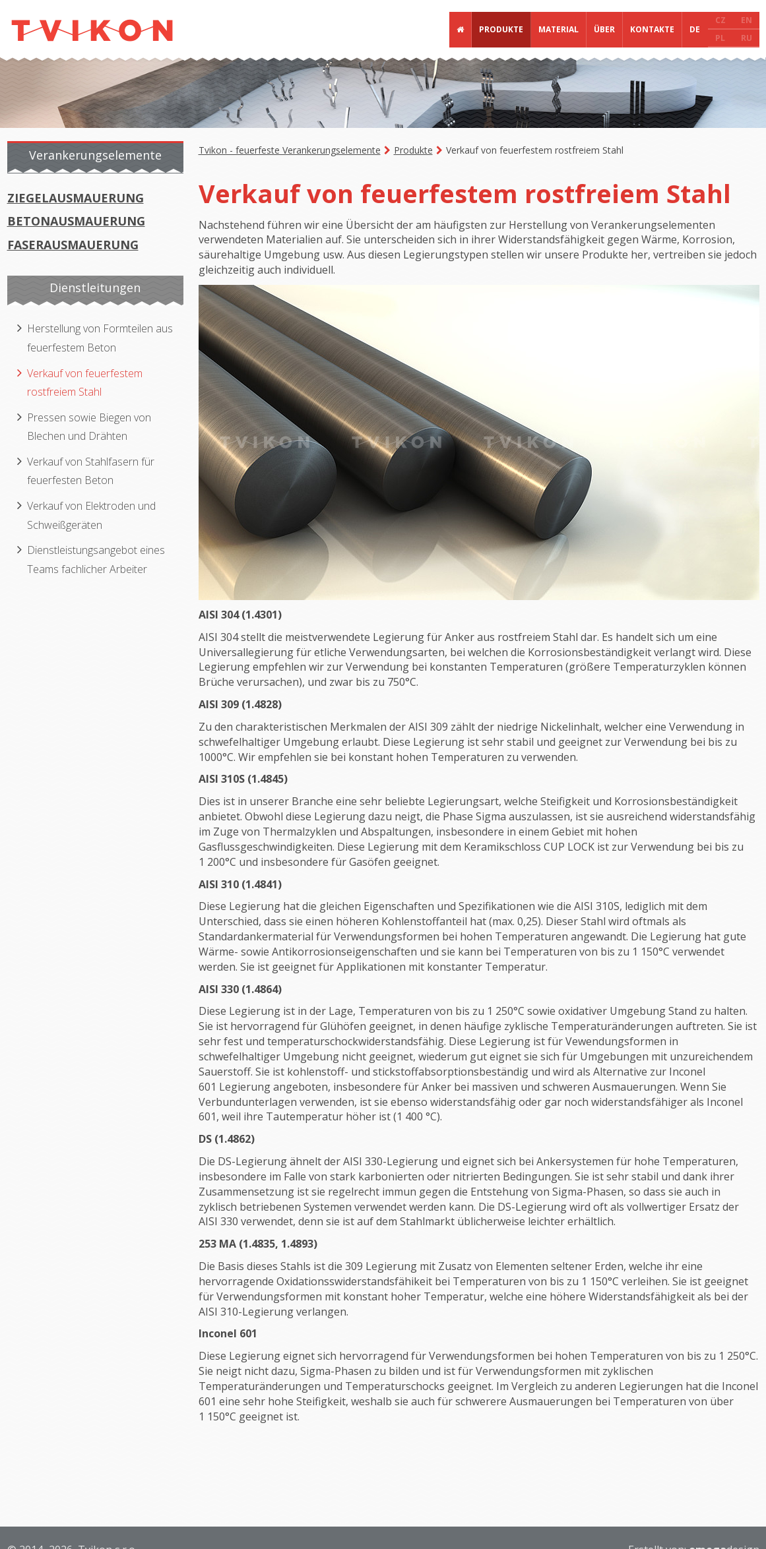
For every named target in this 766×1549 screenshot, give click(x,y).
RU (746, 38)
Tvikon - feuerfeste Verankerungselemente (290, 150)
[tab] (96, 157)
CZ (720, 20)
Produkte (501, 29)
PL (720, 38)
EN (746, 20)
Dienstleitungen (95, 287)
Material (558, 29)
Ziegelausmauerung (75, 198)
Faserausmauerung (73, 245)
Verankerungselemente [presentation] (95, 155)
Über (604, 29)
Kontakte (652, 29)
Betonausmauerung (76, 221)
